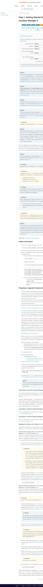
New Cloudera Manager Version (28, 57)
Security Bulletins (33, 361)
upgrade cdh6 (23, 13)
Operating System (29, 43)
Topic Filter (3, 13)
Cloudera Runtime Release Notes (34, 360)
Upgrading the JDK (27, 352)
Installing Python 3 (28, 413)
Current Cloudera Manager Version (27, 52)
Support (36, 5)
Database (31, 46)
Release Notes (34, 358)
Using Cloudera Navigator (28, 48)
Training (34, 585)
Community (29, 585)
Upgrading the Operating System (31, 333)
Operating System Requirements (28, 312)
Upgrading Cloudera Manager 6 (32, 238)
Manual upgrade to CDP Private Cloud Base (33, 519)
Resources (29, 5)
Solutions (23, 5)
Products (16, 5)
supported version (29, 336)
